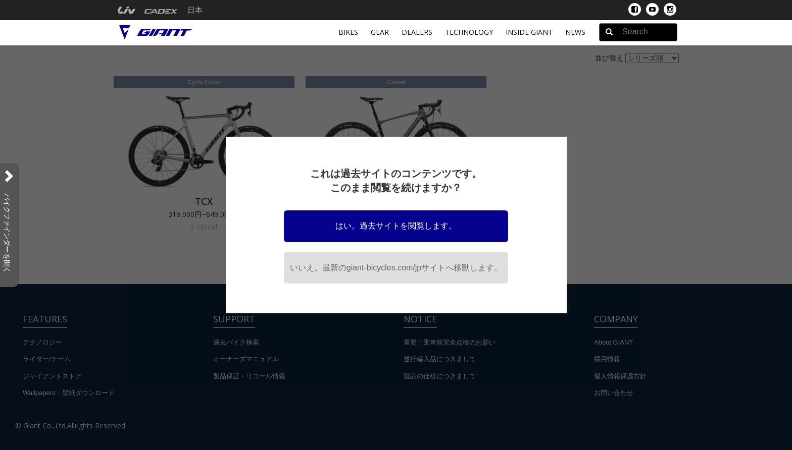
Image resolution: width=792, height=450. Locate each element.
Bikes (348, 32)
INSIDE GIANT (529, 32)
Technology (469, 32)
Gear (380, 32)
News (575, 32)
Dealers (417, 32)
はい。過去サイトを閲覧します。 (396, 225)
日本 (195, 10)
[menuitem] (126, 10)
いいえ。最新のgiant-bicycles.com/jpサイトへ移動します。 (396, 267)
